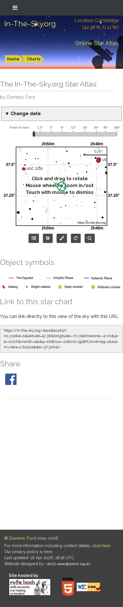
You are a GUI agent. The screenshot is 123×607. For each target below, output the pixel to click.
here (48, 551)
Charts (33, 59)
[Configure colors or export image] (61, 238)
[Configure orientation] (76, 238)
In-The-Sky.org (30, 23)
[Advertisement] (61, 465)
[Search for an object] (89, 238)
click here (101, 545)
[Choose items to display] (33, 238)
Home (13, 59)
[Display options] (48, 238)
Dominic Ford (22, 538)
